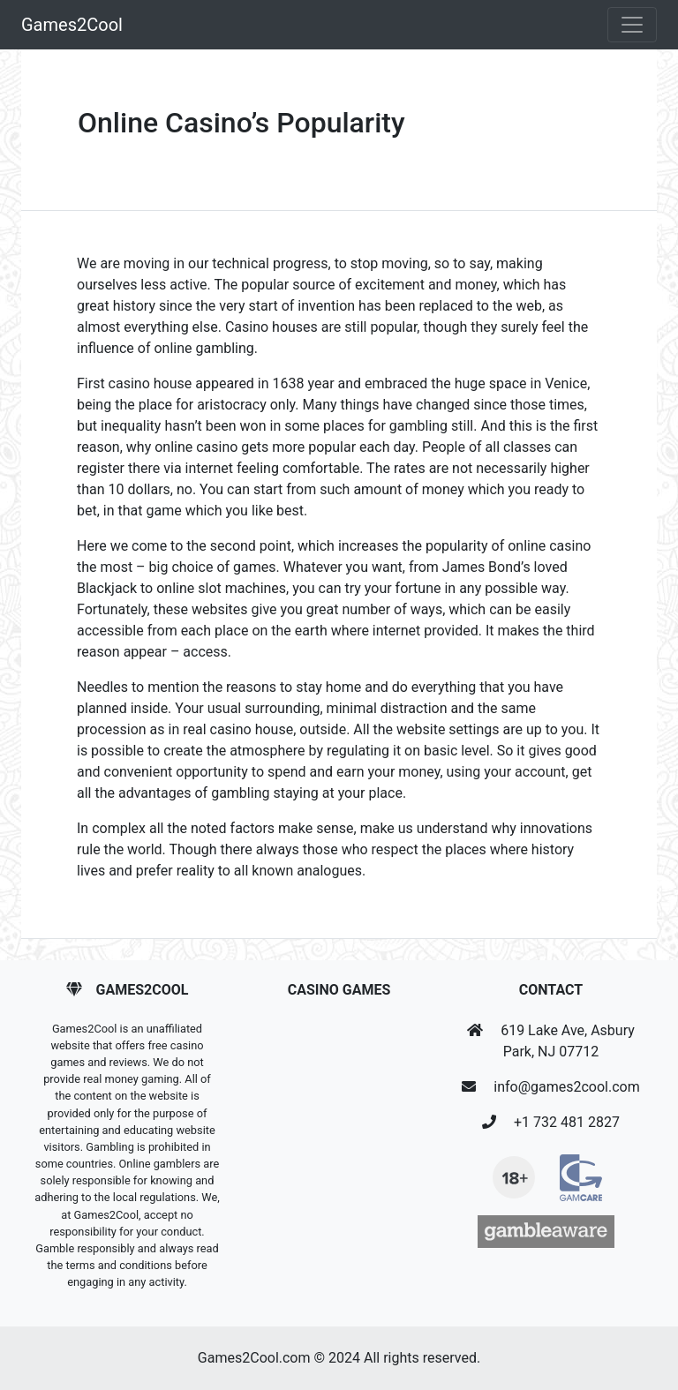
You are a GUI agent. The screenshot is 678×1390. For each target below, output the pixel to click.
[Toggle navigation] (632, 24)
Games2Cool (72, 24)
